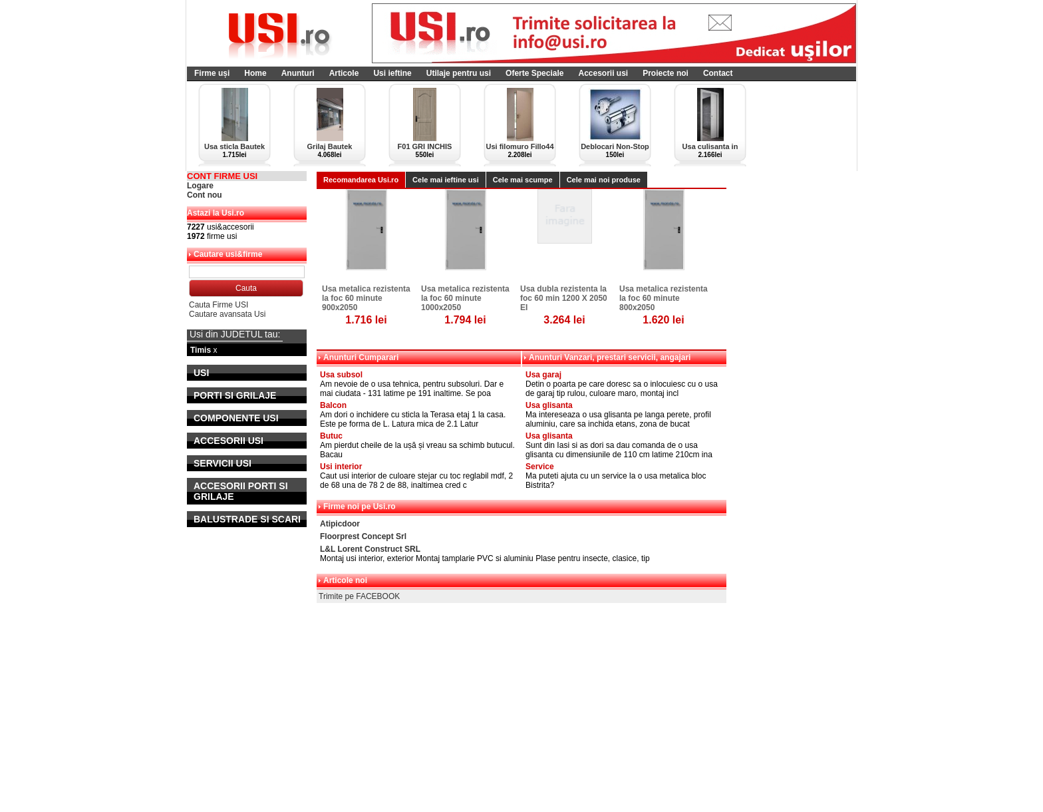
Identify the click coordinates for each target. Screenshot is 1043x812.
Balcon (333, 405)
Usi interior (341, 466)
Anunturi (298, 73)
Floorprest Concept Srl (363, 536)
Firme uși (211, 73)
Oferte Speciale (534, 73)
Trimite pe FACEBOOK (359, 596)
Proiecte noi (665, 73)
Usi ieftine (392, 73)
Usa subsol (341, 374)
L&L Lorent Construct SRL (370, 549)
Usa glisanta (549, 405)
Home (255, 73)
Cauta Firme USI (218, 304)
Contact (718, 73)
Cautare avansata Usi (227, 314)
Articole (344, 73)
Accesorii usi (603, 73)
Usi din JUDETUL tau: (235, 334)
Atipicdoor (340, 523)
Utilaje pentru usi (458, 73)
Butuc (331, 436)
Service (539, 466)
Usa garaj (543, 374)
